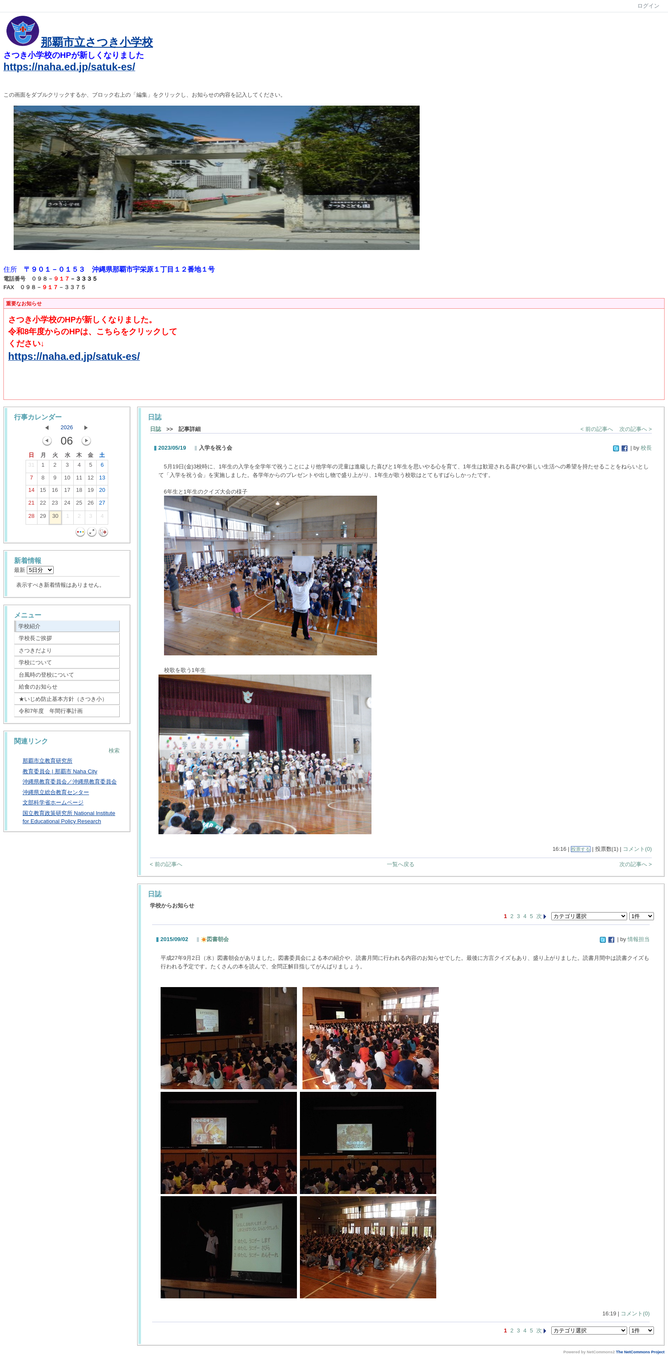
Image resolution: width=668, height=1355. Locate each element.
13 (102, 479)
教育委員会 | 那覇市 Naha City (60, 771)
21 (32, 505)
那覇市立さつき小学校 (97, 42)
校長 (646, 448)
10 (67, 479)
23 (55, 505)
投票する (580, 849)
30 (55, 518)
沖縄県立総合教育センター (56, 792)
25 (79, 505)
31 (32, 467)
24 (67, 505)
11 (79, 479)
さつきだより (35, 650)
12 (91, 479)
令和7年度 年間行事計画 (51, 711)
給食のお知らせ (38, 686)
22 (43, 505)
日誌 (155, 429)
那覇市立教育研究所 (47, 761)
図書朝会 (215, 939)
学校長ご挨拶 (35, 638)
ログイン (648, 6)
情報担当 (639, 939)
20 (102, 492)
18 (79, 492)
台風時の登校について (46, 675)
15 (43, 492)
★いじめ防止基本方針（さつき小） (63, 699)
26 (91, 505)
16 (55, 492)
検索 (114, 750)
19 (91, 492)
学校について (35, 662)
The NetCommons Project (640, 1352)
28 (32, 518)
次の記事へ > (635, 429)
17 (67, 492)
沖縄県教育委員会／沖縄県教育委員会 (70, 781)
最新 (34, 570)
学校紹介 (29, 626)
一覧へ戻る (401, 864)
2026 (66, 427)
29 (43, 518)
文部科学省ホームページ (53, 802)
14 (32, 492)
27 (102, 505)
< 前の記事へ (597, 429)
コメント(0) (637, 849)
